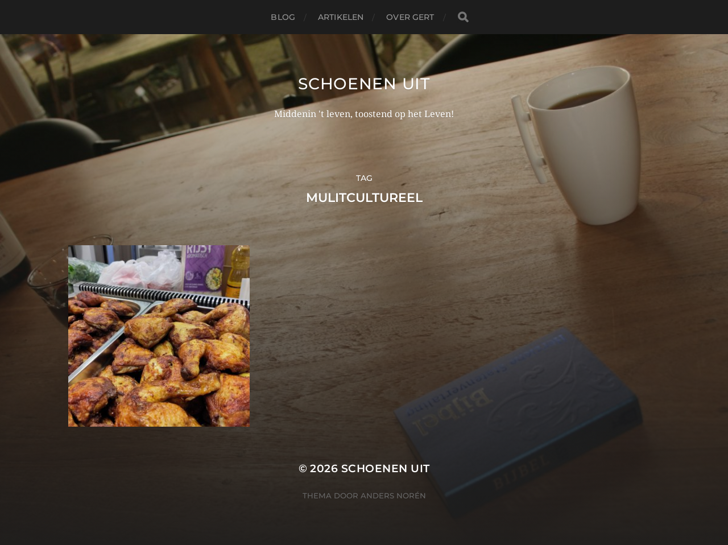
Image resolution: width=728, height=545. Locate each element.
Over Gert (410, 17)
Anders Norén (393, 495)
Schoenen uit (363, 83)
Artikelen (340, 17)
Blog (283, 17)
